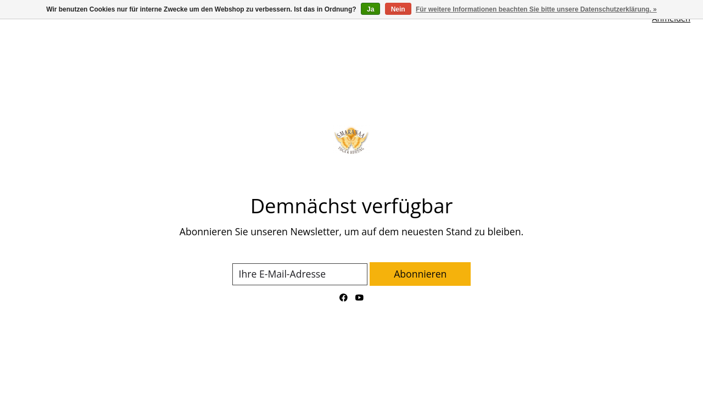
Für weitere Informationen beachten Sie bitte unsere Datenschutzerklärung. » (536, 9)
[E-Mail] (299, 274)
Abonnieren (420, 273)
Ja (370, 9)
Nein (398, 9)
